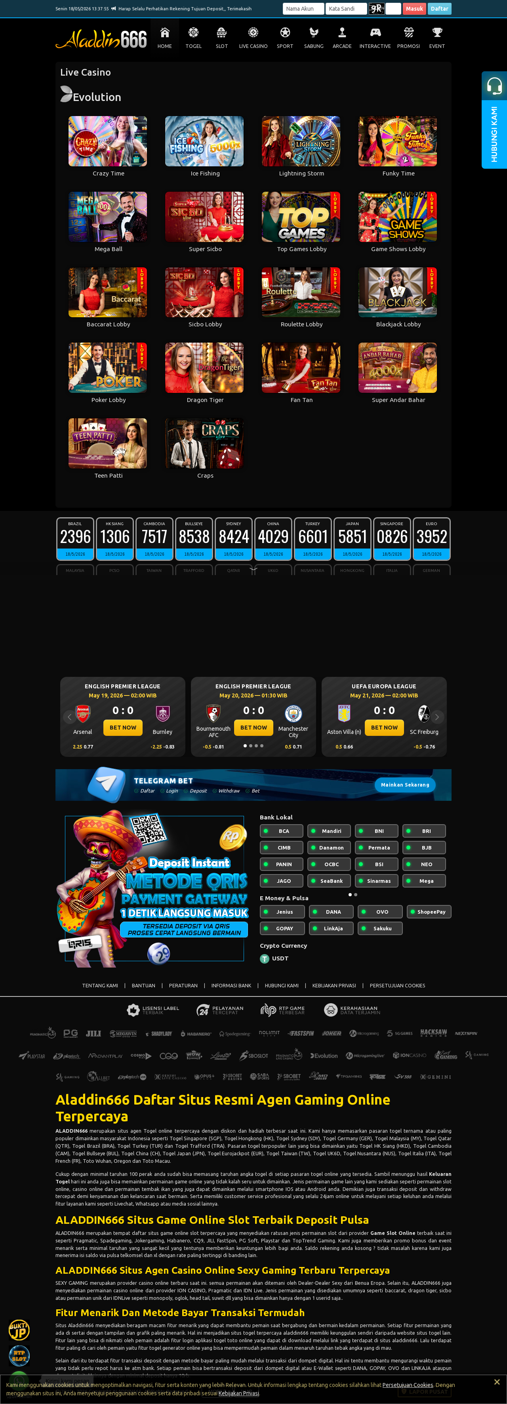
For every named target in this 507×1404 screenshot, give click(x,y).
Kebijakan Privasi (239, 1393)
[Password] (346, 9)
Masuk (414, 9)
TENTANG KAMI (100, 985)
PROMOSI (408, 46)
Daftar (439, 9)
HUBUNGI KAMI (282, 985)
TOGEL (193, 46)
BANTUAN (143, 985)
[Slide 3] (256, 745)
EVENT (437, 46)
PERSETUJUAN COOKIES (397, 985)
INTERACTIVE (375, 46)
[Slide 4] (261, 745)
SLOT (222, 46)
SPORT (285, 46)
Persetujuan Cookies (408, 1385)
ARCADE (342, 46)
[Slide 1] (245, 745)
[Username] (303, 9)
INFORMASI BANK (231, 985)
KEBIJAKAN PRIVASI (334, 985)
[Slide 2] (250, 745)
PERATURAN (183, 985)
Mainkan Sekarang (405, 784)
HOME (165, 46)
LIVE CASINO (253, 46)
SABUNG (314, 46)
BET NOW (123, 727)
